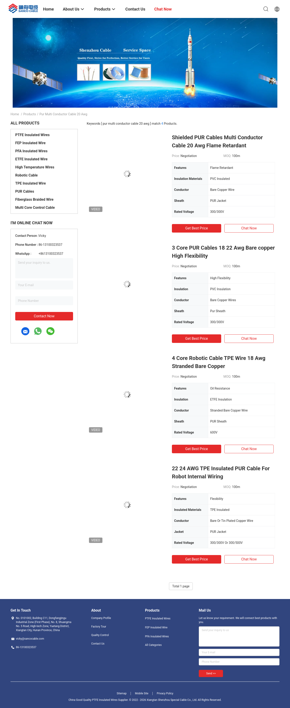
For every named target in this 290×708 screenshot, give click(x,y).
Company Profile (101, 618)
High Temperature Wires (34, 167)
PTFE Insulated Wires (32, 135)
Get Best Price (196, 228)
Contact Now (44, 316)
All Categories (153, 645)
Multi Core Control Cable (35, 207)
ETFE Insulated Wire (31, 159)
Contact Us (97, 643)
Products (29, 114)
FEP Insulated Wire (30, 143)
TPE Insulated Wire (30, 183)
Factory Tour (98, 626)
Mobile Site (141, 693)
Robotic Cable (26, 175)
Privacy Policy (165, 693)
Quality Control (100, 635)
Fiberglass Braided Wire (34, 199)
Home (15, 114)
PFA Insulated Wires (31, 151)
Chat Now (249, 228)
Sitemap (122, 693)
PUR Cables (24, 191)
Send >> (211, 673)
